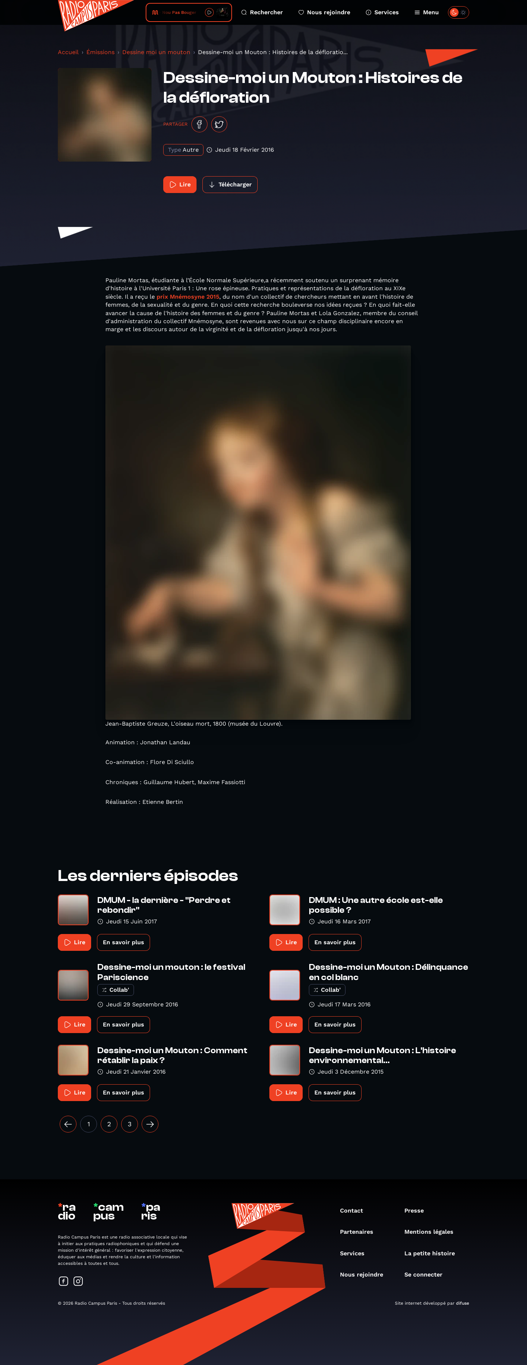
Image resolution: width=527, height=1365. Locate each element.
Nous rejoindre (324, 12)
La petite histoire (433, 1253)
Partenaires (360, 1231)
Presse (417, 1210)
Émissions (100, 52)
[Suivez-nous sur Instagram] (78, 1281)
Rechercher (262, 12)
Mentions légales (432, 1231)
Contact (355, 1210)
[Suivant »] (150, 1124)
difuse (462, 1303)
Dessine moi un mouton (156, 52)
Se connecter (427, 1274)
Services (382, 12)
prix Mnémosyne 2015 (188, 296)
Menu (426, 12)
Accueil (68, 52)
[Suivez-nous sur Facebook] (64, 1281)
